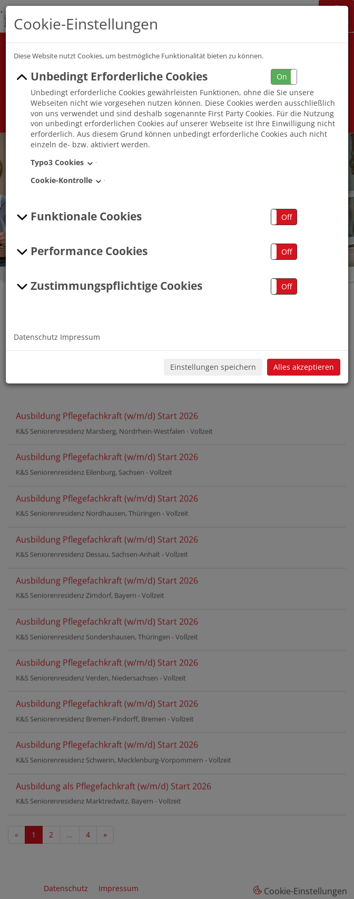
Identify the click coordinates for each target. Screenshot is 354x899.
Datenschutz (36, 337)
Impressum (80, 337)
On (282, 77)
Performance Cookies (81, 251)
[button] (284, 77)
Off (286, 217)
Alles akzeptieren (303, 367)
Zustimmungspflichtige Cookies (108, 286)
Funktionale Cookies (78, 217)
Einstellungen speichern (213, 367)
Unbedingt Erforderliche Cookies (111, 77)
